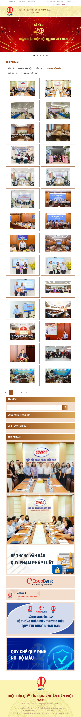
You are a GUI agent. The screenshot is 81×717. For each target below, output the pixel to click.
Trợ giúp (68, 1)
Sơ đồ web (56, 4)
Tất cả (11, 68)
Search (65, 407)
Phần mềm (12, 73)
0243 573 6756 (28, 596)
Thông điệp (51, 1)
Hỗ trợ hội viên (54, 68)
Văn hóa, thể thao (29, 73)
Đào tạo (39, 68)
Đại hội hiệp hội (25, 68)
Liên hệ (60, 1)
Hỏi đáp (21, 593)
